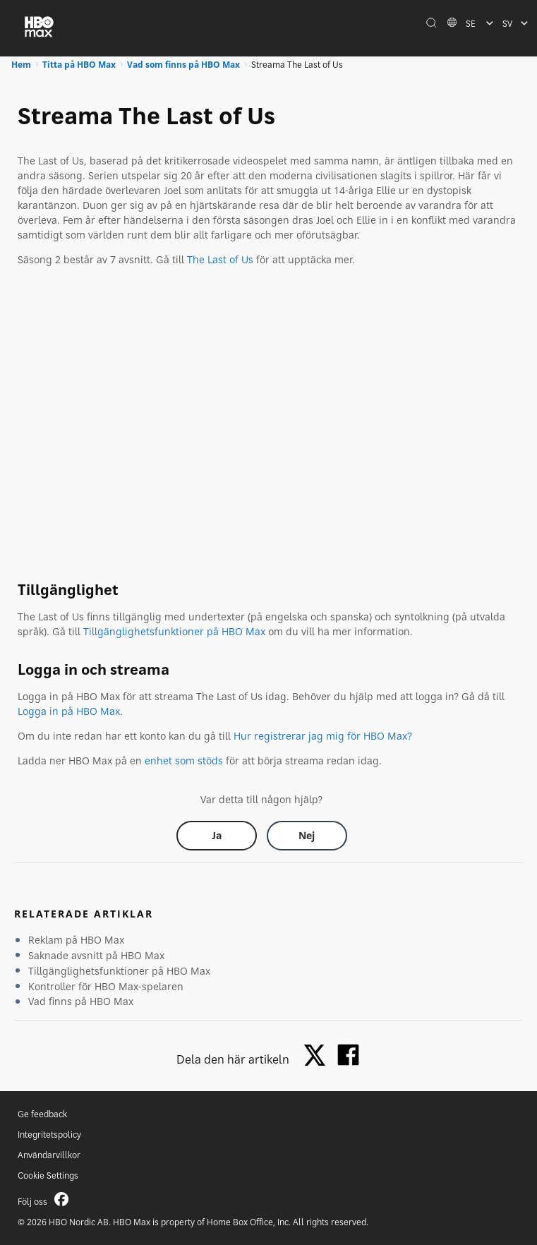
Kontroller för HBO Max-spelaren (105, 986)
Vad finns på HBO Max (80, 1001)
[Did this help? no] (307, 835)
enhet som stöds (184, 760)
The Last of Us (220, 259)
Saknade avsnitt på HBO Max (96, 955)
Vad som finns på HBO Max (183, 65)
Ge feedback (42, 1114)
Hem (21, 65)
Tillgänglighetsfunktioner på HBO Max (174, 631)
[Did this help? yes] (216, 835)
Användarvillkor (49, 1155)
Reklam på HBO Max (76, 939)
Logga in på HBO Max (69, 711)
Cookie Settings (48, 1175)
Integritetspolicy (49, 1135)
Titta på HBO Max (79, 65)
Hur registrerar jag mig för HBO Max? (323, 735)
